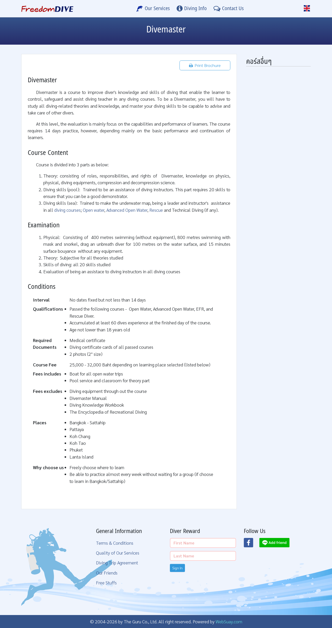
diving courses (67, 210)
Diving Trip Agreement (117, 562)
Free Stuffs (106, 582)
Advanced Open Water (126, 210)
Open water (93, 210)
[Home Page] (47, 8)
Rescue (156, 210)
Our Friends (106, 573)
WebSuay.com (229, 621)
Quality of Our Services (117, 553)
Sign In (177, 567)
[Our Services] (153, 8)
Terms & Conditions (114, 543)
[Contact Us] (228, 8)
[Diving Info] (191, 8)
